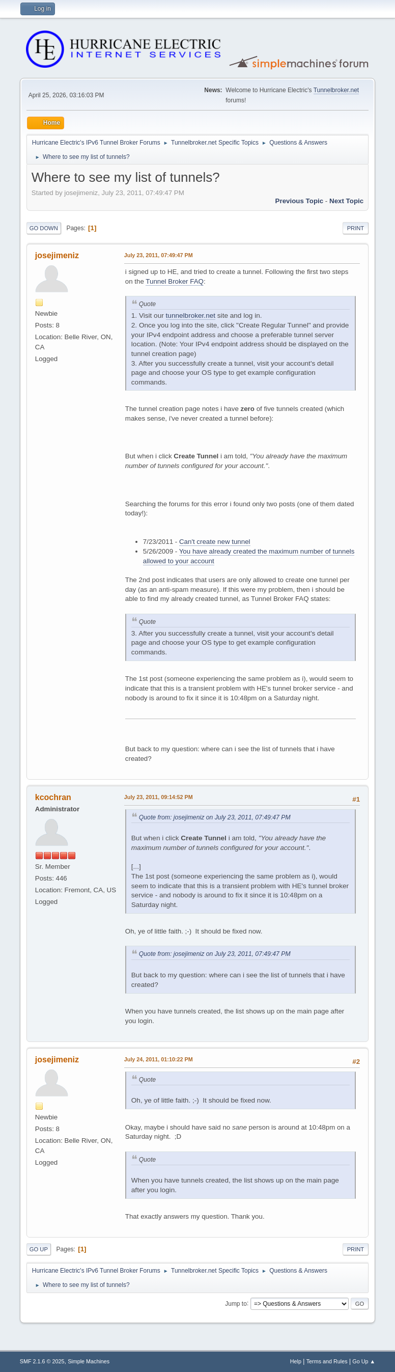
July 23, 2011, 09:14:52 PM (158, 797)
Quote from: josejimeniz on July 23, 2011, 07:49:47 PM (215, 817)
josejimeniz (57, 255)
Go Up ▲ (363, 1361)
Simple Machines (88, 1361)
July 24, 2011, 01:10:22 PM (158, 1059)
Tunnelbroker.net (336, 90)
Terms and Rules (327, 1361)
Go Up (39, 1249)
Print (355, 228)
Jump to (236, 1303)
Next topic (346, 201)
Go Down (44, 228)
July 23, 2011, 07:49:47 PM (158, 255)
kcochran (53, 797)
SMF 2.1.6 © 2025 (42, 1361)
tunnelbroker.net (191, 315)
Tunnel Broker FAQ (175, 281)
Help (295, 1361)
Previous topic (299, 201)
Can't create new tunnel (214, 541)
